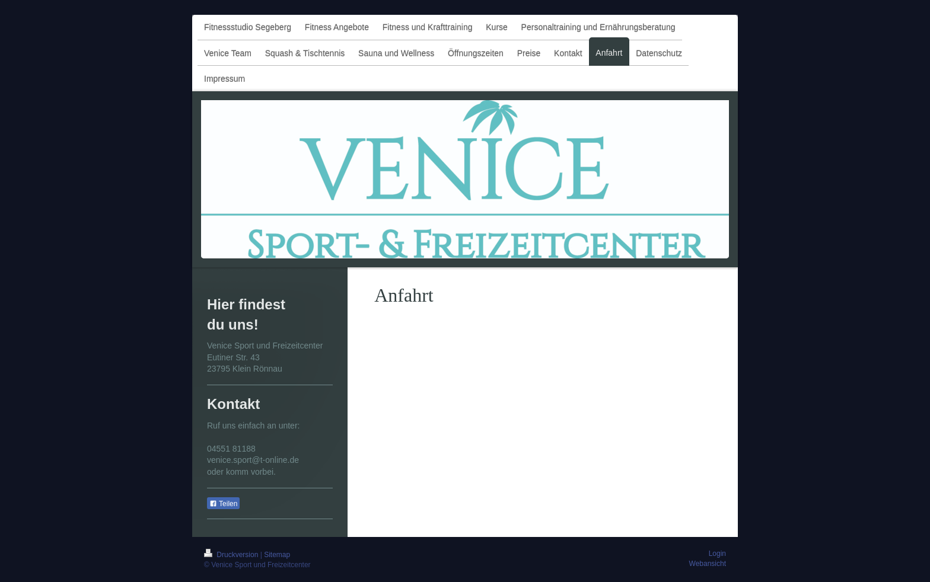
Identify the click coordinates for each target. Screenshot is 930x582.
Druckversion (232, 555)
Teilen (223, 504)
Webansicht (707, 563)
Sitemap (277, 555)
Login (717, 553)
